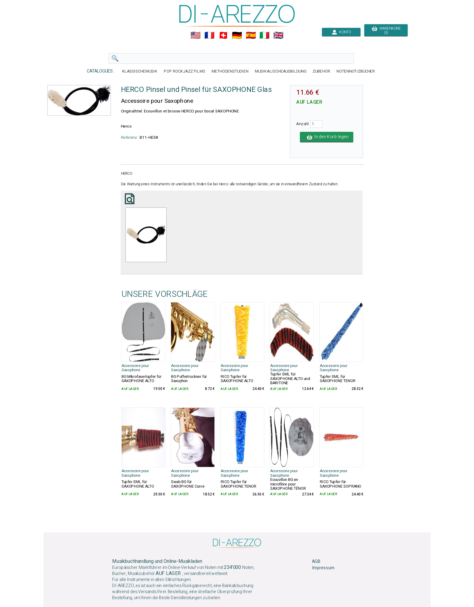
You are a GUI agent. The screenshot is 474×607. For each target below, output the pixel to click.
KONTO (341, 32)
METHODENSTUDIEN (230, 71)
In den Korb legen (327, 137)
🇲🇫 (209, 35)
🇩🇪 (237, 35)
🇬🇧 (278, 35)
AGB (316, 561)
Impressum (323, 568)
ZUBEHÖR (321, 71)
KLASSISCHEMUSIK (140, 71)
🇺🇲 (195, 35)
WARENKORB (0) (386, 30)
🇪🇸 (251, 35)
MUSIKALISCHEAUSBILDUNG (280, 71)
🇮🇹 (264, 35)
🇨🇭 (223, 35)
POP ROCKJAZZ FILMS (184, 71)
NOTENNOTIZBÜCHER (355, 71)
